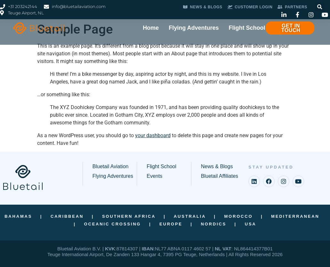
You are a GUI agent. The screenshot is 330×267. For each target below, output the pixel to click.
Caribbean (67, 216)
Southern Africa (129, 216)
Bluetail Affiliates (219, 176)
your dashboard (153, 135)
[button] (320, 7)
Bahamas (18, 216)
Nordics (213, 224)
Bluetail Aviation (111, 166)
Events (154, 176)
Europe (170, 224)
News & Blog (215, 166)
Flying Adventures (194, 28)
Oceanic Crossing (112, 224)
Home (151, 28)
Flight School (247, 28)
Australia (190, 216)
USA (250, 224)
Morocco (238, 216)
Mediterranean (295, 216)
